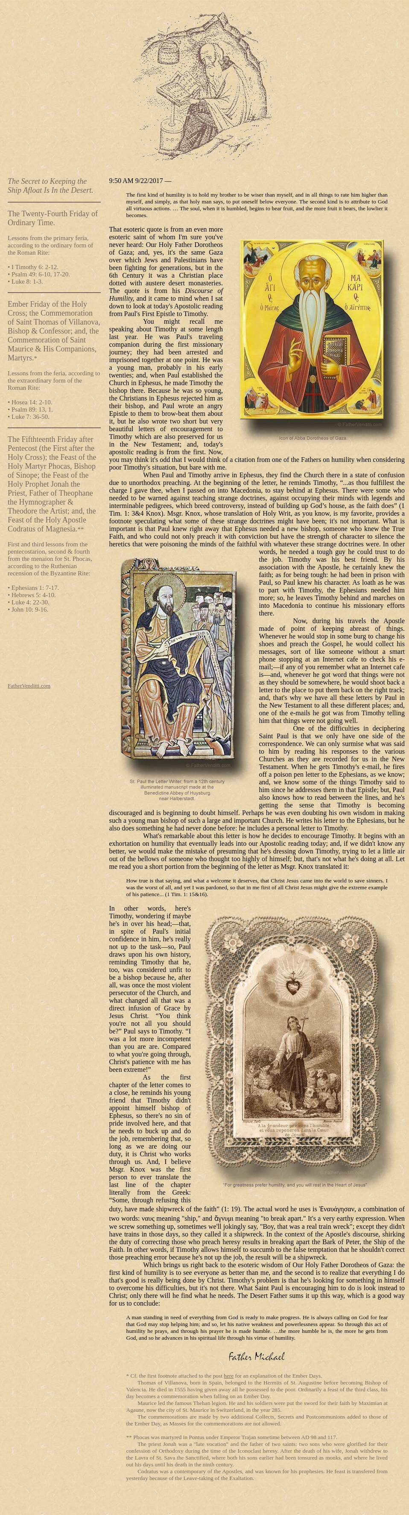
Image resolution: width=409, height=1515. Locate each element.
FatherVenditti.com (29, 685)
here (229, 1376)
